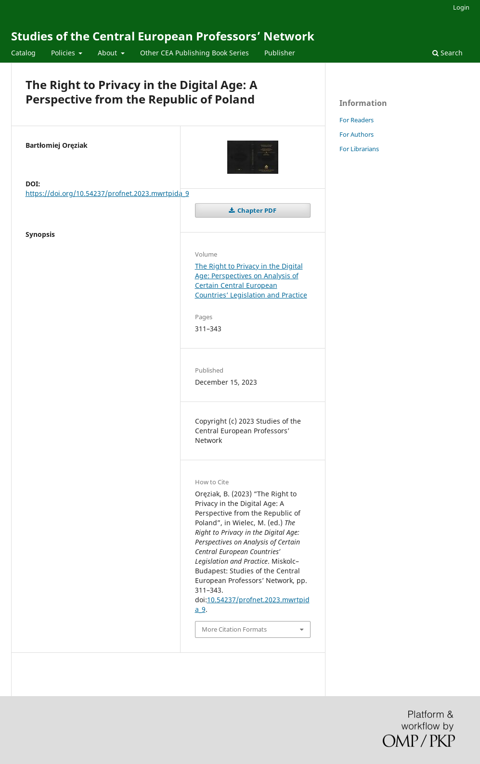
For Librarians (359, 148)
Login (461, 7)
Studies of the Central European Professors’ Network (162, 36)
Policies (64, 52)
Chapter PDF (256, 210)
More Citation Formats (234, 629)
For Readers (356, 120)
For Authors (356, 134)
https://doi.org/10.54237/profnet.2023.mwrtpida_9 (107, 193)
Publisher (279, 52)
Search (447, 52)
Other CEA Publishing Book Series (194, 52)
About (108, 52)
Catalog (23, 52)
